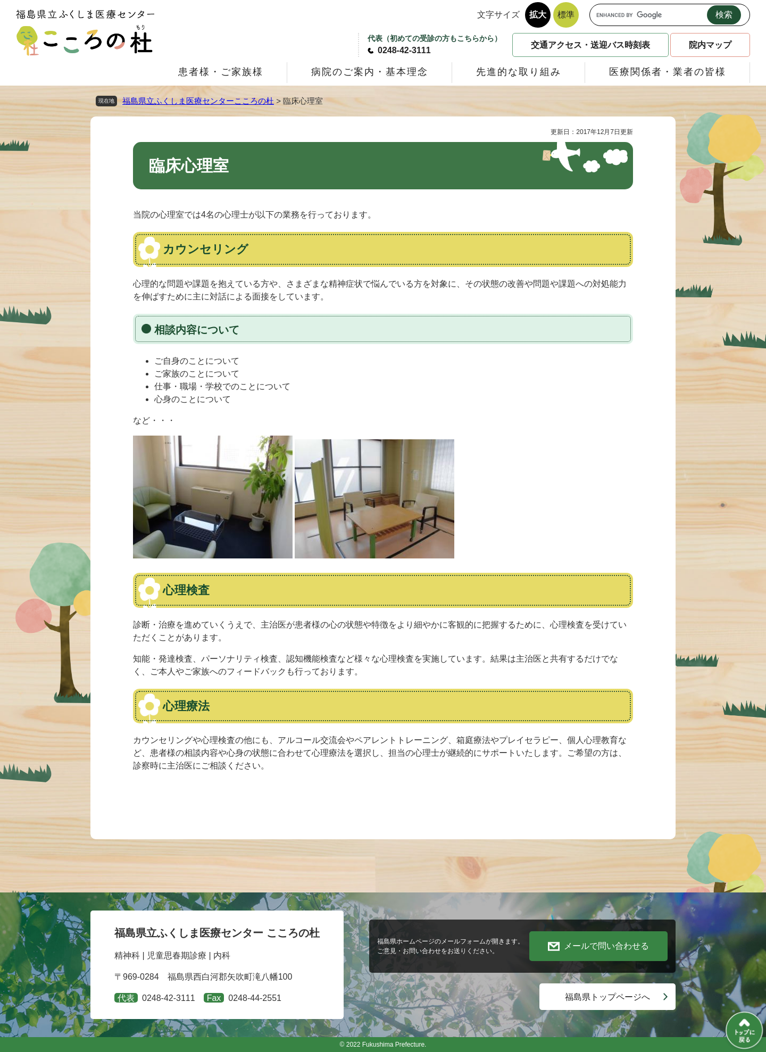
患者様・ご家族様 (220, 71)
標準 (565, 14)
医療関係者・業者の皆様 (667, 71)
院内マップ (710, 44)
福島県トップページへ (607, 996)
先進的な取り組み (518, 71)
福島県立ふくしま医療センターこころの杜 (198, 100)
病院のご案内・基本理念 (369, 71)
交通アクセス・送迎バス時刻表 (590, 44)
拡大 (537, 14)
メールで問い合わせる (606, 945)
